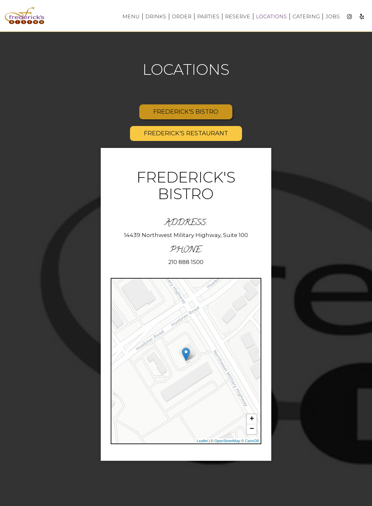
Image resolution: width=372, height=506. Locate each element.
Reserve (237, 16)
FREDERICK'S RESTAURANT (186, 133)
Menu (131, 16)
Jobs (332, 16)
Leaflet (202, 441)
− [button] (252, 429)
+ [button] (252, 419)
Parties (208, 16)
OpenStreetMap (227, 441)
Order (181, 16)
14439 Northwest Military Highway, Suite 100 (186, 235)
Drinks (155, 16)
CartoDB (252, 441)
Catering (306, 16)
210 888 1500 (185, 262)
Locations (271, 16)
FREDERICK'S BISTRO (185, 111)
